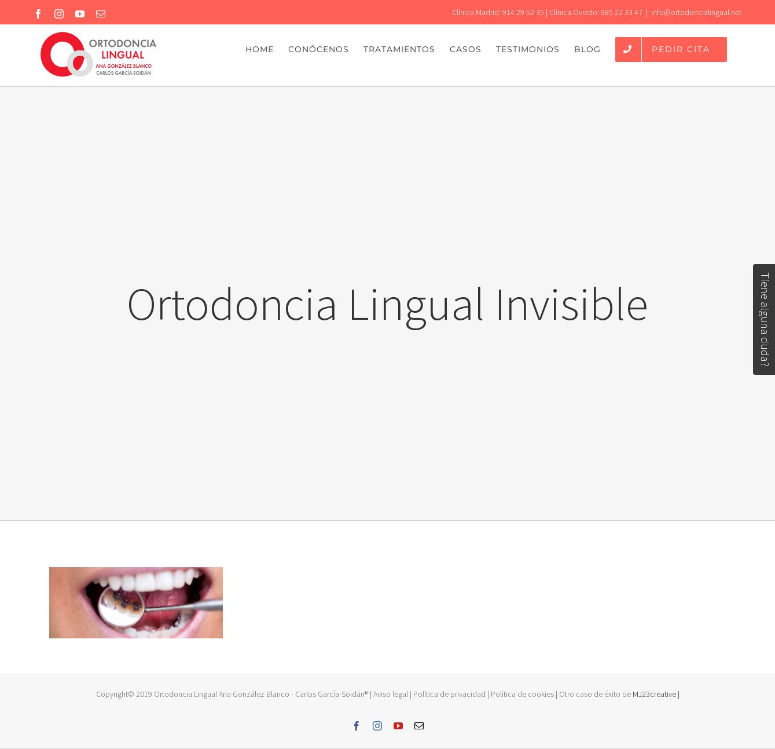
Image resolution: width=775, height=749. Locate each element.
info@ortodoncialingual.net (696, 12)
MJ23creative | (655, 694)
